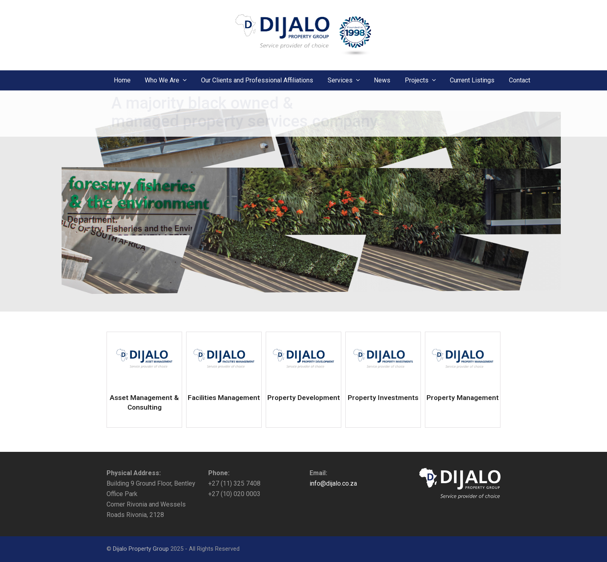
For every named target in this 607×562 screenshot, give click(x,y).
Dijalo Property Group (141, 548)
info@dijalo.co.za (333, 483)
